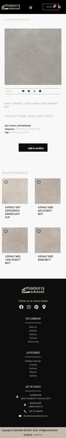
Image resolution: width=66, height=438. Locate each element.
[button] (59, 7)
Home (7, 103)
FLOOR (27, 103)
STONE (37, 129)
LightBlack (37, 434)
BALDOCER (24, 132)
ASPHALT (13, 132)
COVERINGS (17, 103)
